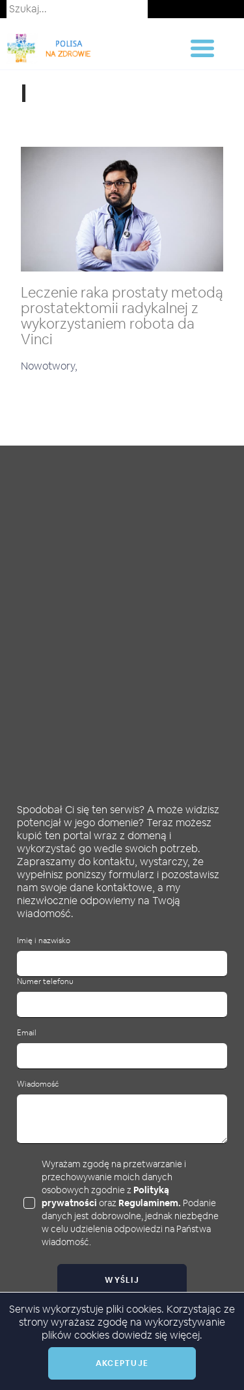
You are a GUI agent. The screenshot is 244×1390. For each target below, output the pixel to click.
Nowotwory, (49, 366)
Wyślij (122, 1280)
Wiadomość (38, 1084)
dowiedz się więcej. (157, 1335)
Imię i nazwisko (43, 941)
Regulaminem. (149, 1203)
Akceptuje (122, 1363)
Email (26, 1033)
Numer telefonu (45, 982)
